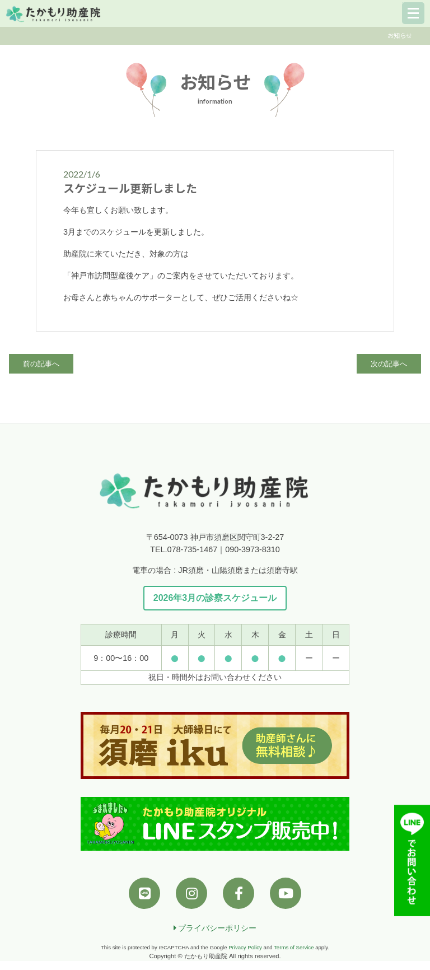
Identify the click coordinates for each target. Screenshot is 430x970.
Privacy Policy (245, 947)
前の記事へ (41, 364)
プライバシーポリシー (215, 928)
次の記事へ (389, 364)
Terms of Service (294, 947)
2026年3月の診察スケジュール (215, 598)
